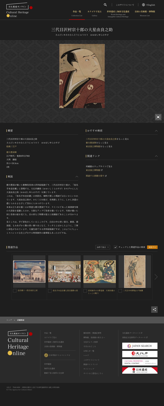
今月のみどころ (89, 346)
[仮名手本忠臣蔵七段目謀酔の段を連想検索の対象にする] (50, 291)
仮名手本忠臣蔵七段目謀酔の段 (65, 290)
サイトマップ (88, 369)
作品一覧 (77, 14)
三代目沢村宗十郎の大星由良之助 (101, 138)
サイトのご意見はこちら (93, 373)
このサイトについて (125, 4)
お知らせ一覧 (88, 351)
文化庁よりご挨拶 (90, 342)
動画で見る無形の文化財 (54, 373)
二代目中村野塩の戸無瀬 (133, 290)
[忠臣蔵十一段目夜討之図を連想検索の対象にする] (14, 290)
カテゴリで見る (94, 14)
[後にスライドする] (155, 277)
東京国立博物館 (93, 146)
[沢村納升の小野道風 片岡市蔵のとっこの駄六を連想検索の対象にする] (85, 291)
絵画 (8, 146)
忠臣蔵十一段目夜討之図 (27, 290)
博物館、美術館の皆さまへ (94, 337)
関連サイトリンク (90, 364)
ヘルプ (86, 355)
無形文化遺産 (49, 368)
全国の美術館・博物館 (145, 14)
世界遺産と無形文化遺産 (118, 14)
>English (148, 4)
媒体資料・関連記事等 (92, 333)
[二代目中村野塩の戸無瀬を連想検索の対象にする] (120, 291)
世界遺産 (47, 364)
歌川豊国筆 (11, 152)
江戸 (14, 146)
